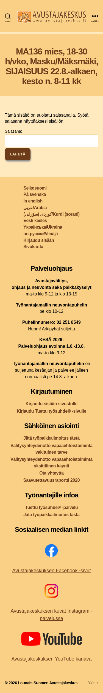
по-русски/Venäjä (40, 233)
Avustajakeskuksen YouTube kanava (51, 659)
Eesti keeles (35, 220)
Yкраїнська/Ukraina (42, 227)
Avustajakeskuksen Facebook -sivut (51, 570)
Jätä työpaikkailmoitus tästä (51, 438)
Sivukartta (33, 246)
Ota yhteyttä (51, 473)
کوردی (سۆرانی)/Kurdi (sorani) (51, 214)
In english (32, 201)
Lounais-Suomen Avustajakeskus (47, 683)
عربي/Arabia (35, 207)
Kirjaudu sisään (38, 240)
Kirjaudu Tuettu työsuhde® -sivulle (51, 411)
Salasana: (51, 138)
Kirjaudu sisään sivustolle (51, 403)
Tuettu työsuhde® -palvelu (51, 507)
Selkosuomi (34, 188)
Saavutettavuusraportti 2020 (51, 480)
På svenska (34, 194)
